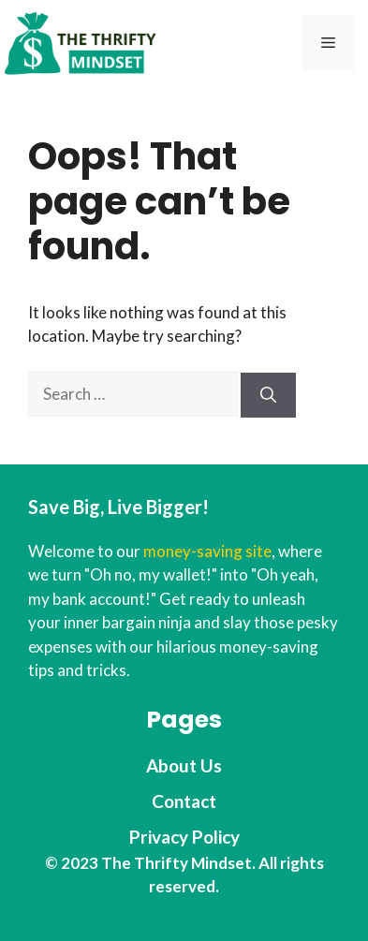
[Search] (268, 395)
